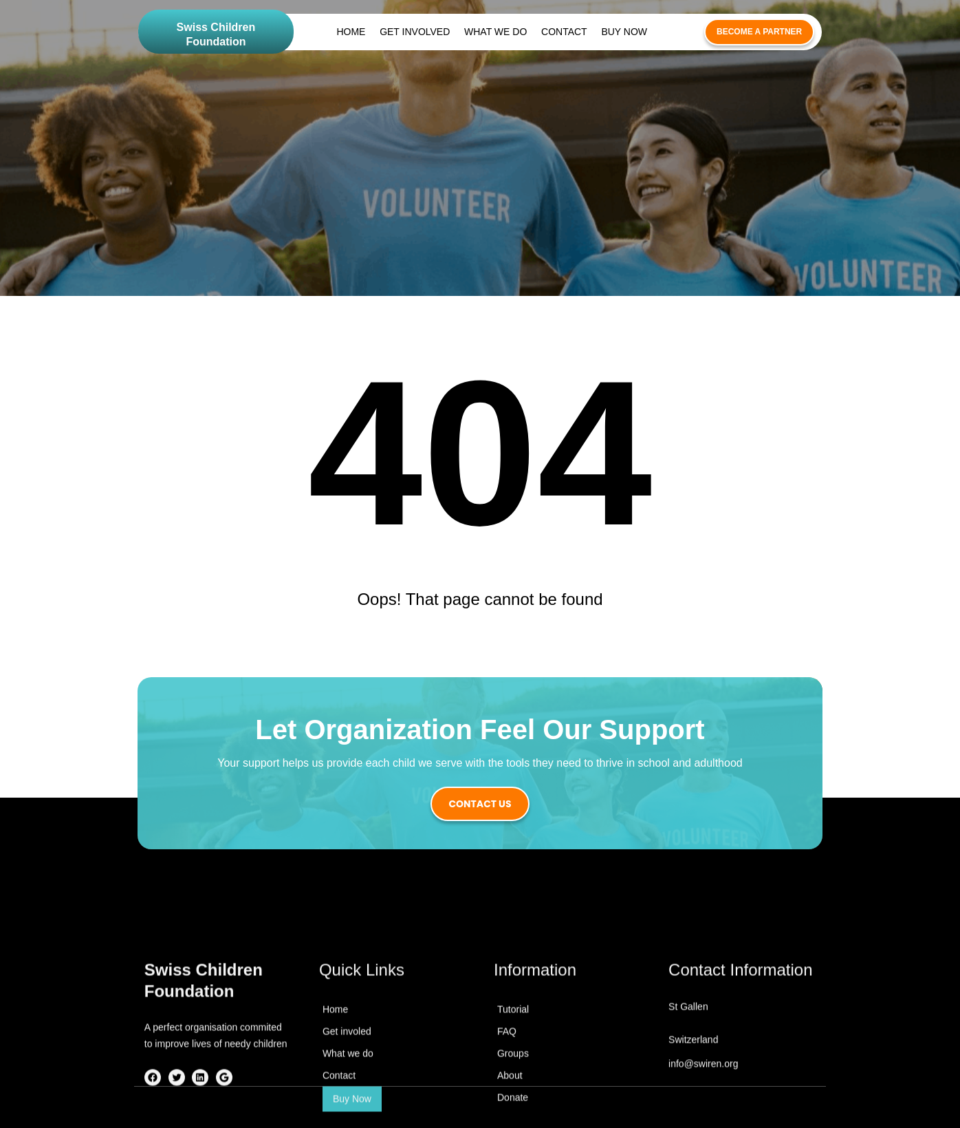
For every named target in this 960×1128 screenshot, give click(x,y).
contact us (479, 804)
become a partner (759, 31)
